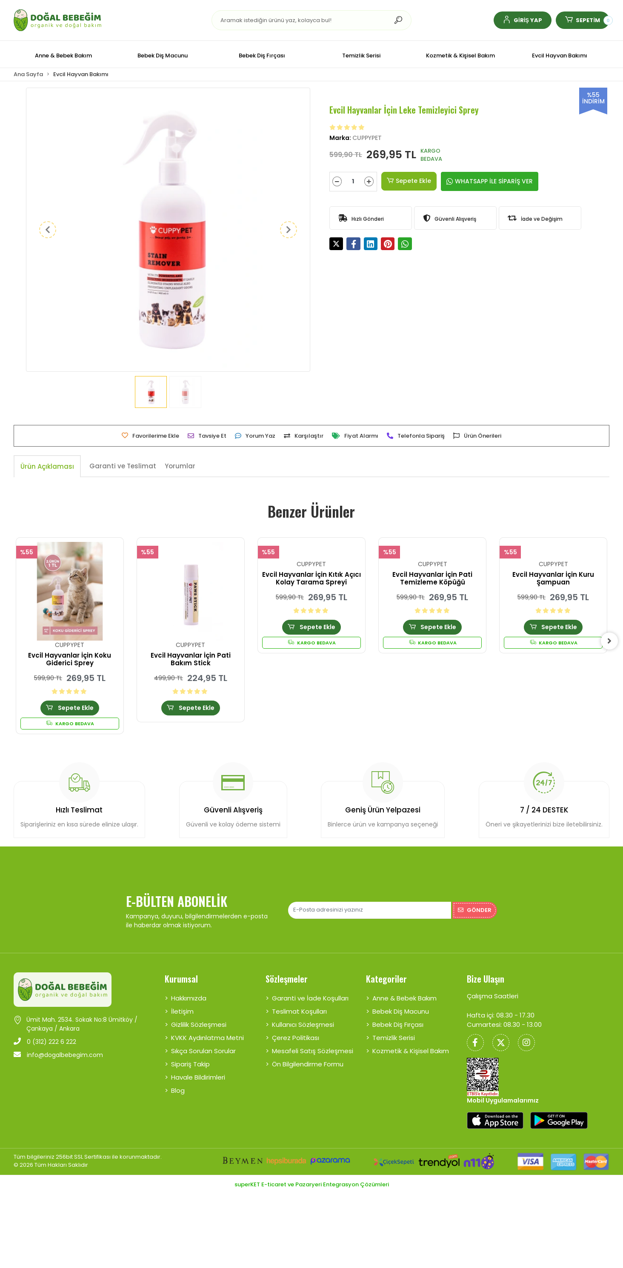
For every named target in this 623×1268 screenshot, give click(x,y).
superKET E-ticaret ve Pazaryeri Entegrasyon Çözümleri (311, 1184)
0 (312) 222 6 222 (45, 1041)
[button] (522, 20)
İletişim (182, 1011)
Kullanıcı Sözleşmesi (303, 1024)
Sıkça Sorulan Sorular (203, 1050)
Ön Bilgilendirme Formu (307, 1064)
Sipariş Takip (190, 1064)
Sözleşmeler (287, 978)
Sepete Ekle (409, 181)
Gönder (475, 910)
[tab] (47, 466)
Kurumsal (181, 978)
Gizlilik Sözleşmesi (198, 1024)
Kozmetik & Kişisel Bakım (410, 1050)
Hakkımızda (188, 998)
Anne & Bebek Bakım (404, 998)
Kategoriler (386, 978)
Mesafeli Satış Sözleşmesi (312, 1050)
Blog (178, 1090)
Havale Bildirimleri (198, 1077)
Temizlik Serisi (393, 1037)
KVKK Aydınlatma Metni (207, 1037)
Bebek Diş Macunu (400, 1011)
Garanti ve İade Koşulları (310, 998)
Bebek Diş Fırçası (397, 1024)
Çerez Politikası (295, 1037)
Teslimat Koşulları (299, 1011)
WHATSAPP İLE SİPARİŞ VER (489, 181)
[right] (609, 641)
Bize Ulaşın (485, 978)
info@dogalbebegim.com (58, 1055)
